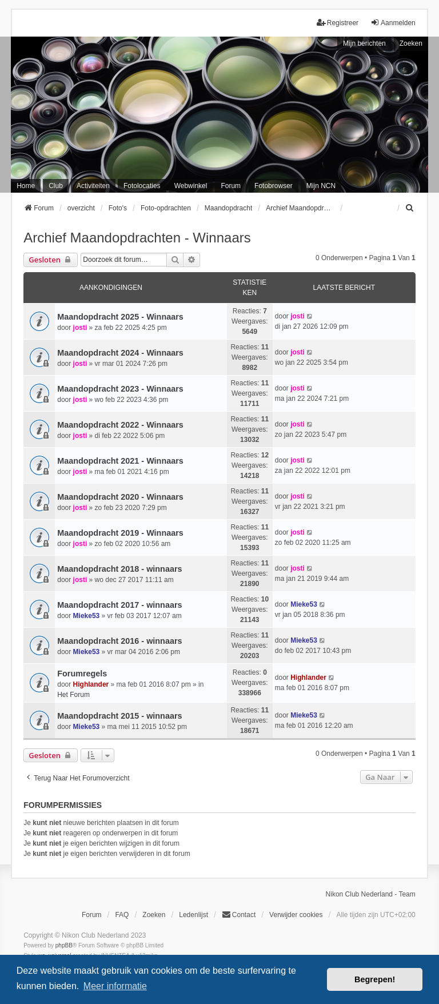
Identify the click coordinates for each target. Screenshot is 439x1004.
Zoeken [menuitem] (153, 915)
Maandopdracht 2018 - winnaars (119, 568)
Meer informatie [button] (115, 986)
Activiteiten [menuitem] (93, 186)
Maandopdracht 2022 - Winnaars (120, 424)
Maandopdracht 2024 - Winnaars (120, 352)
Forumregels (82, 673)
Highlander (91, 684)
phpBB (64, 945)
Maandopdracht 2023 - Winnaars (120, 388)
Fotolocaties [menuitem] (142, 186)
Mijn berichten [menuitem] (364, 43)
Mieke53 (86, 616)
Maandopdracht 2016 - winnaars (119, 641)
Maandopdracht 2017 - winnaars (119, 604)
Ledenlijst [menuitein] (193, 915)
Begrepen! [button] (374, 979)
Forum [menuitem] (231, 186)
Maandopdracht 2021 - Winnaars (120, 460)
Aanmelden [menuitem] (393, 22)
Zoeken (411, 43)
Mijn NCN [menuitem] (321, 186)
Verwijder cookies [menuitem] (295, 915)
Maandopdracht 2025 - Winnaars (120, 316)
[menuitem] (410, 208)
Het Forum (73, 695)
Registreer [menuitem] (337, 22)
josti (80, 328)
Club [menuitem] (56, 186)
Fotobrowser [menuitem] (273, 186)
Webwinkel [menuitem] (190, 186)
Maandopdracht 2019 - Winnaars (120, 532)
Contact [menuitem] (239, 914)
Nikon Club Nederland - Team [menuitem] (371, 894)
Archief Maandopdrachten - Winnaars (137, 237)
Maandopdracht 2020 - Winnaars (120, 496)
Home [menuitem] (26, 186)
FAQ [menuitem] (122, 915)
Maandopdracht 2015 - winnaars (119, 715)
